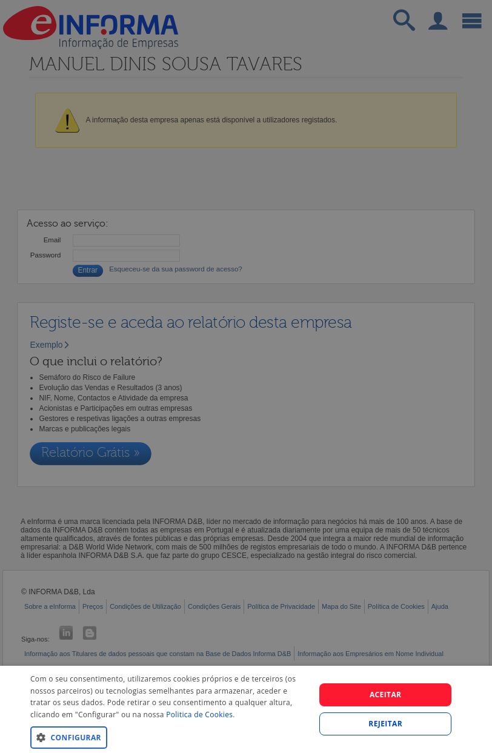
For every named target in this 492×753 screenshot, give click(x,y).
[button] (168, 737)
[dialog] (246, 709)
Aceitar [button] (386, 694)
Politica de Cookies (199, 714)
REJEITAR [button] (385, 723)
